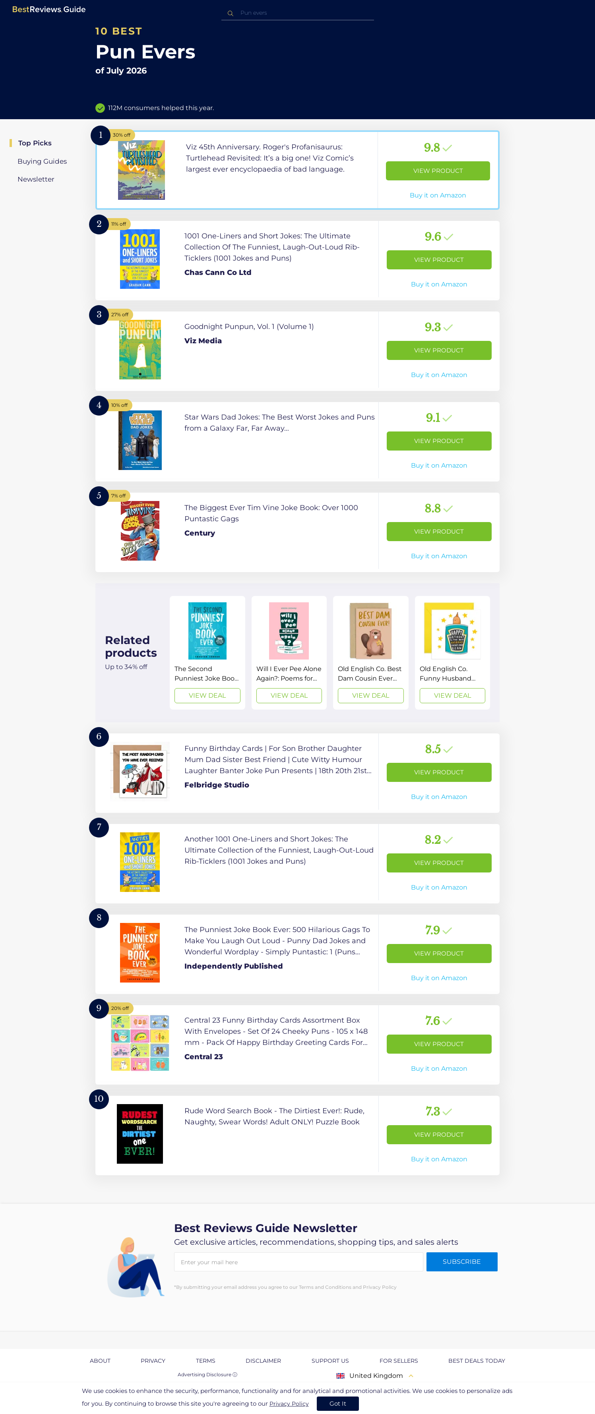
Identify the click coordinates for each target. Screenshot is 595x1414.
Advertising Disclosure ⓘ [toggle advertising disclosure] (207, 1374)
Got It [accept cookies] (337, 1403)
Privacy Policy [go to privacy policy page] (289, 1403)
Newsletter (35, 179)
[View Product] (297, 170)
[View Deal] (207, 653)
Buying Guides (42, 161)
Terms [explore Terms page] (205, 1360)
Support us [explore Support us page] (330, 1360)
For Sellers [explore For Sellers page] (399, 1360)
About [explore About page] (100, 1360)
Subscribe (462, 1261)
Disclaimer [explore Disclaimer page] (263, 1360)
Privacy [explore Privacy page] (153, 1360)
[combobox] (297, 13)
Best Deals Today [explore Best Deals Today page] (476, 1360)
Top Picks (35, 143)
